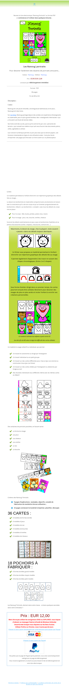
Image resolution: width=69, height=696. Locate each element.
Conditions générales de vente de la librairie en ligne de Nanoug (43, 683)
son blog (13, 115)
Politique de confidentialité (28, 683)
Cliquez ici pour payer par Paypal (34, 640)
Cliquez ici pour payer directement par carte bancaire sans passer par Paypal (34, 629)
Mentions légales (13, 683)
